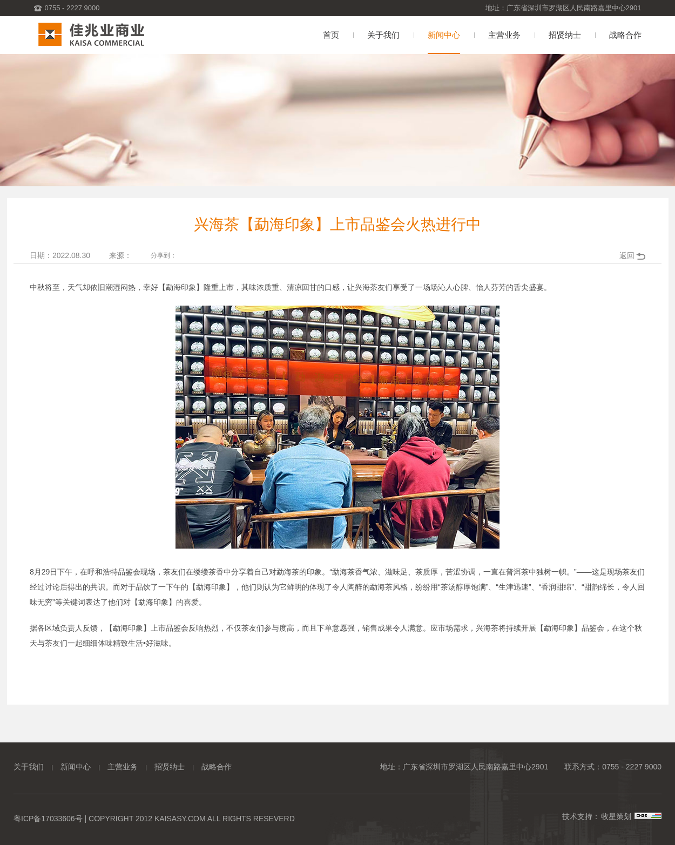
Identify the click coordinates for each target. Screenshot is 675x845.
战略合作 (216, 766)
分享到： (164, 255)
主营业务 (122, 766)
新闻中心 (75, 766)
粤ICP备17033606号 (48, 818)
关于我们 (29, 766)
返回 (626, 255)
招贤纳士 (169, 766)
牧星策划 (616, 816)
